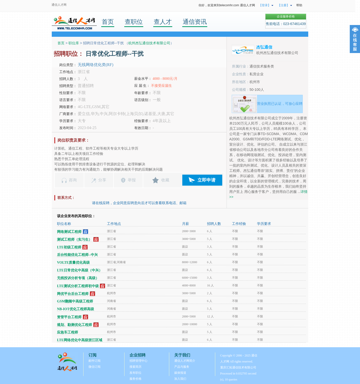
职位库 (73, 43)
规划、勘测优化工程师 (74, 325)
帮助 (299, 5)
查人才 (163, 21)
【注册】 (284, 5)
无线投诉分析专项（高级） (78, 278)
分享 (102, 180)
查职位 (134, 21)
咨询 (73, 180)
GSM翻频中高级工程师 (75, 301)
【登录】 (265, 5)
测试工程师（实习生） (74, 239)
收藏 (165, 180)
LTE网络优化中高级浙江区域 (79, 340)
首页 (108, 21)
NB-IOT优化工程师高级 (75, 309)
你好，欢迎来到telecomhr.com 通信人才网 (226, 5)
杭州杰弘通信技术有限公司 (149, 43)
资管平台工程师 (69, 317)
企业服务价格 (286, 16)
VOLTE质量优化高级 (73, 262)
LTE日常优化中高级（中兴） (79, 270)
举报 (132, 180)
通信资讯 (195, 21)
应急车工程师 (67, 332)
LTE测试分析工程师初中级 (78, 286)
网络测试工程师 (69, 232)
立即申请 (207, 180)
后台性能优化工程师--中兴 (77, 255)
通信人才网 (59, 5)
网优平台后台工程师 (72, 294)
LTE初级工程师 (69, 247)
